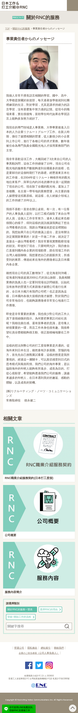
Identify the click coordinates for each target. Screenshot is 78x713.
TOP (7, 28)
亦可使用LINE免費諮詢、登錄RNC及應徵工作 (22, 708)
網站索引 (46, 647)
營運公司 (19, 647)
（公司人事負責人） (39, 653)
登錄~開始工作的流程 (19, 616)
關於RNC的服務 (21, 28)
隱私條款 (32, 647)
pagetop (72, 708)
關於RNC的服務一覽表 (20, 609)
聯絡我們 (59, 647)
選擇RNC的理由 (49, 609)
